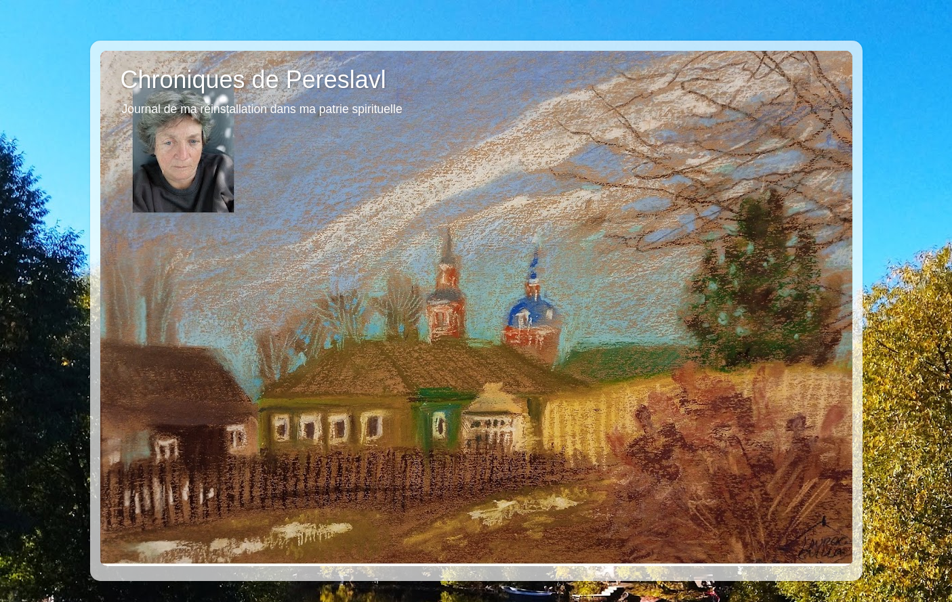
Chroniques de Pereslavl (253, 79)
